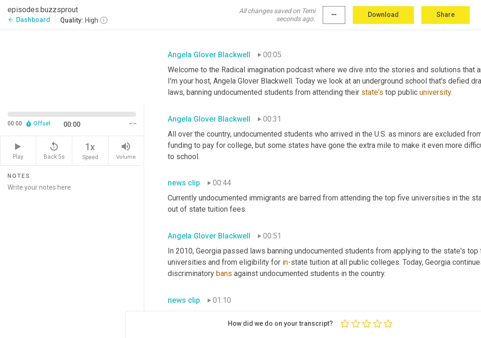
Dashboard (29, 19)
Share (445, 14)
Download (383, 14)
